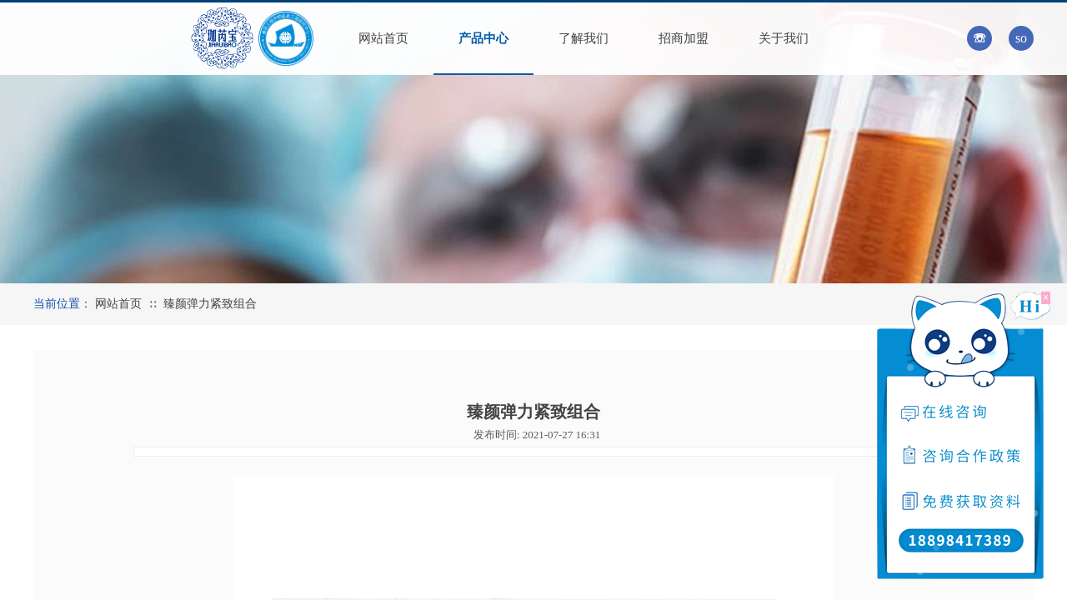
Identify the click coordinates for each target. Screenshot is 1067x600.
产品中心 (483, 38)
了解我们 (584, 38)
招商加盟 (684, 38)
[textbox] (1002, 36)
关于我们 (784, 38)
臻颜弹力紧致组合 (210, 304)
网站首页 (383, 38)
